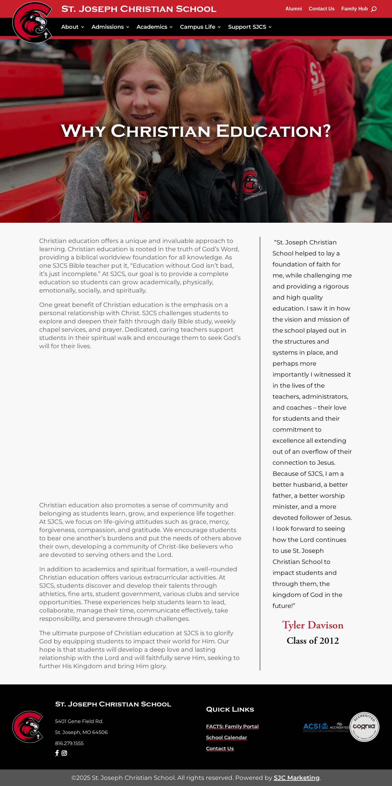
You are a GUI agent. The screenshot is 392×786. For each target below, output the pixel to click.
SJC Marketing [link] (297, 777)
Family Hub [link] (354, 8)
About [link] (70, 27)
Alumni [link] (293, 8)
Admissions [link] (108, 27)
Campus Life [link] (197, 27)
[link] (32, 22)
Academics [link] (152, 27)
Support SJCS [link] (247, 27)
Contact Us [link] (321, 8)
